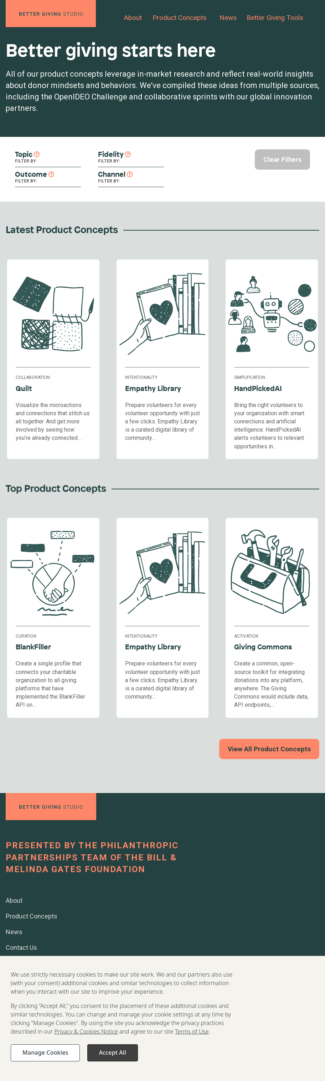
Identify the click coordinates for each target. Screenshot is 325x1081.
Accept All (112, 1060)
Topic (23, 154)
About (133, 18)
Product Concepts (180, 18)
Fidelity (111, 154)
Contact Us (21, 947)
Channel (111, 174)
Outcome (31, 174)
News (228, 18)
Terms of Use (192, 1039)
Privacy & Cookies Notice (86, 1039)
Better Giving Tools (275, 18)
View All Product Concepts (269, 749)
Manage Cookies (45, 1060)
